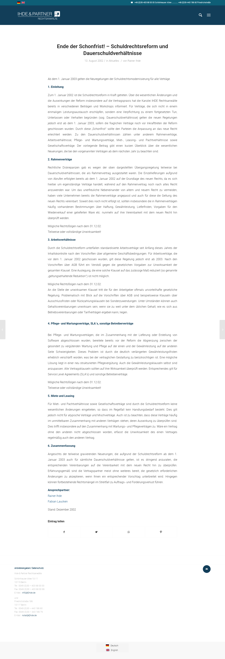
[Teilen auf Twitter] (97, 532)
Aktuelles (114, 60)
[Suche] (200, 15)
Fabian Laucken (58, 501)
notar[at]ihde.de (29, 615)
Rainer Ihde (134, 60)
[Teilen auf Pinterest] (161, 532)
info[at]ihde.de (28, 592)
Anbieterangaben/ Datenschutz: (29, 568)
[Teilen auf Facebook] (64, 532)
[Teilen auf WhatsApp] (129, 532)
